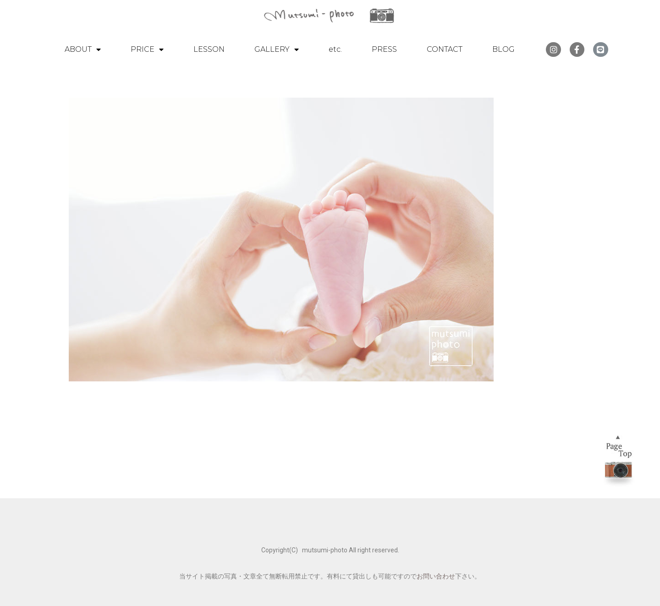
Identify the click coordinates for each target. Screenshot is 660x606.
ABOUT (83, 49)
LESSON (209, 49)
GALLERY (276, 49)
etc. (335, 49)
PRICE (147, 49)
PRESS (384, 49)
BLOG (503, 49)
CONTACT (444, 49)
